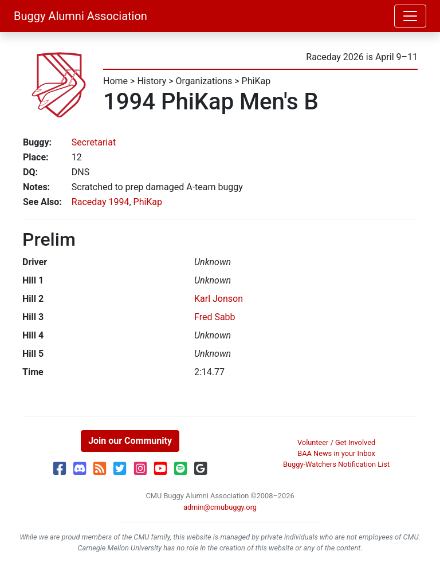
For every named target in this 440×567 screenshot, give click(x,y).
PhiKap (256, 81)
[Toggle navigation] (410, 16)
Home (115, 81)
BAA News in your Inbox (336, 453)
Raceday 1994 (100, 201)
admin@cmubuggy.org (220, 507)
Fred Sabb (214, 317)
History (151, 81)
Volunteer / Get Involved (336, 442)
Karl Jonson (218, 298)
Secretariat (94, 142)
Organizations (204, 81)
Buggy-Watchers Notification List (336, 464)
